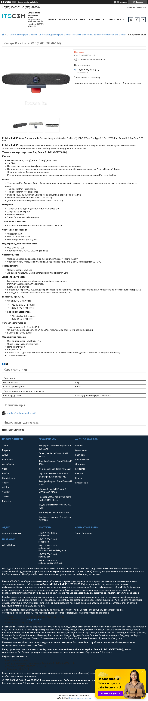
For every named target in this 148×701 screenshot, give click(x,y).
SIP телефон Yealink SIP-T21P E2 (55, 512)
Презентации (81, 483)
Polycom (6, 450)
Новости (79, 473)
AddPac (6, 487)
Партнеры (80, 455)
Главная (51, 19)
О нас (83, 19)
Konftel (5, 473)
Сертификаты (82, 459)
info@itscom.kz (34, 619)
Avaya (5, 455)
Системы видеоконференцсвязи (55, 34)
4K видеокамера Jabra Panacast (55, 469)
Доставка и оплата (113, 19)
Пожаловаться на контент (80, 698)
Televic (5, 496)
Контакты (94, 19)
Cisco (4, 469)
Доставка (80, 464)
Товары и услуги (68, 19)
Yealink (5, 483)
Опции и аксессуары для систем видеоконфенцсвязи (99, 34)
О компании (81, 450)
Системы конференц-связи (23, 34)
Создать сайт (23, 2)
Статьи (78, 478)
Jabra (5, 445)
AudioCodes (8, 464)
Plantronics (7, 459)
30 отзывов (122, 2)
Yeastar (6, 492)
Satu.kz (87, 695)
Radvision (6, 501)
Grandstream (8, 478)
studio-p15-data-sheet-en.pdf (21, 413)
